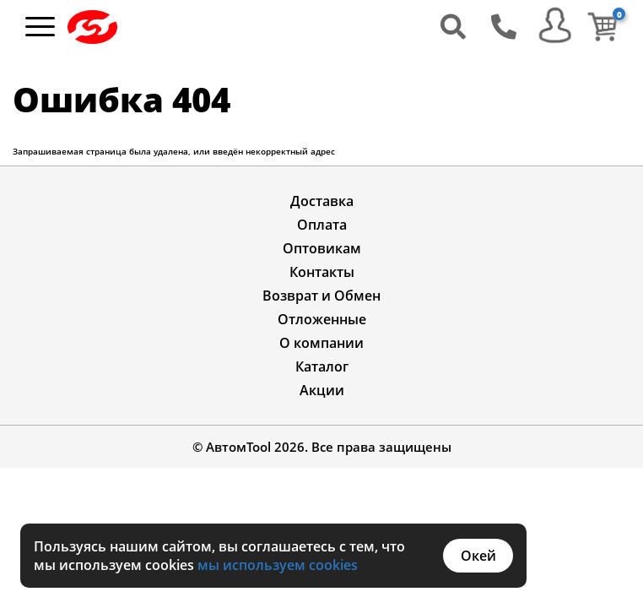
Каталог (322, 366)
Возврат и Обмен (321, 295)
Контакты (321, 272)
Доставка (322, 201)
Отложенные (322, 319)
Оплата (322, 224)
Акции (322, 390)
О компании (321, 343)
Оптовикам (322, 248)
